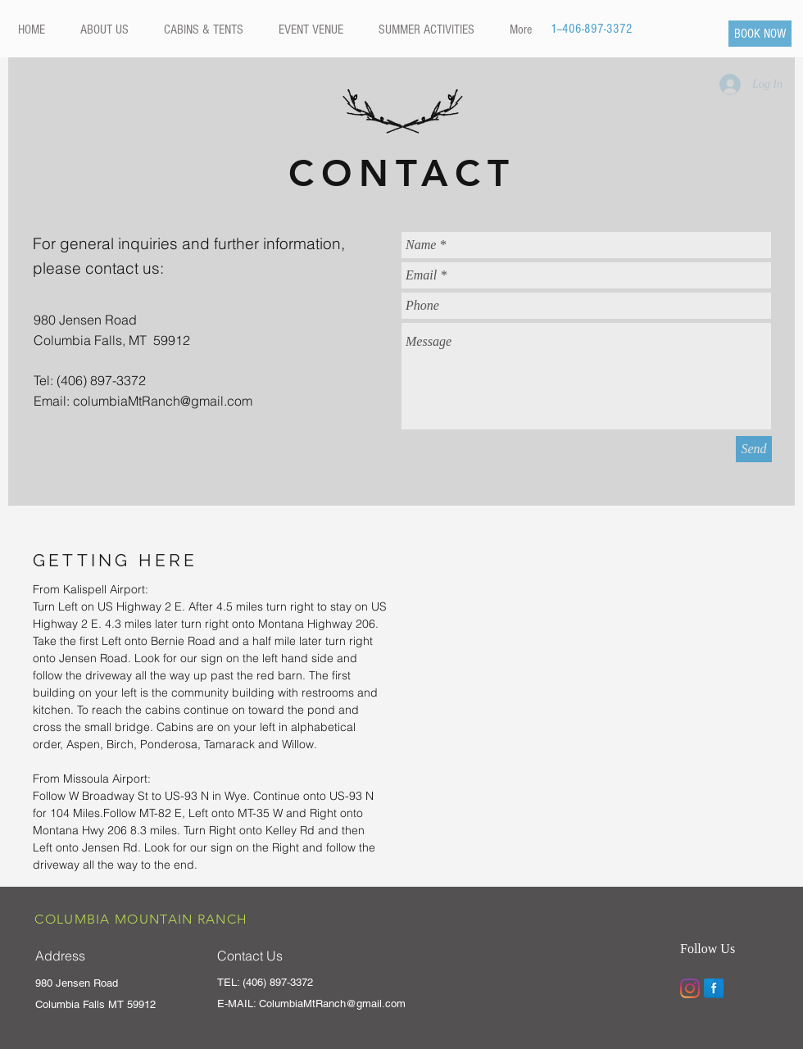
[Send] (754, 449)
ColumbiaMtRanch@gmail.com (332, 1003)
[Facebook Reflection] (714, 988)
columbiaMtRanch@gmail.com (162, 401)
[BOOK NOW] (760, 33)
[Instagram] (690, 988)
